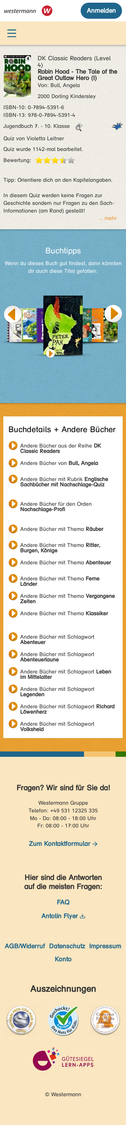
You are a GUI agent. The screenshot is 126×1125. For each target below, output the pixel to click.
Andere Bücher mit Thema (61, 529)
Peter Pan (69, 353)
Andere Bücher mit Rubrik (64, 480)
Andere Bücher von (59, 463)
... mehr (108, 218)
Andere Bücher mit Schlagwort (57, 638)
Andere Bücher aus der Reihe (60, 447)
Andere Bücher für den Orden (56, 505)
